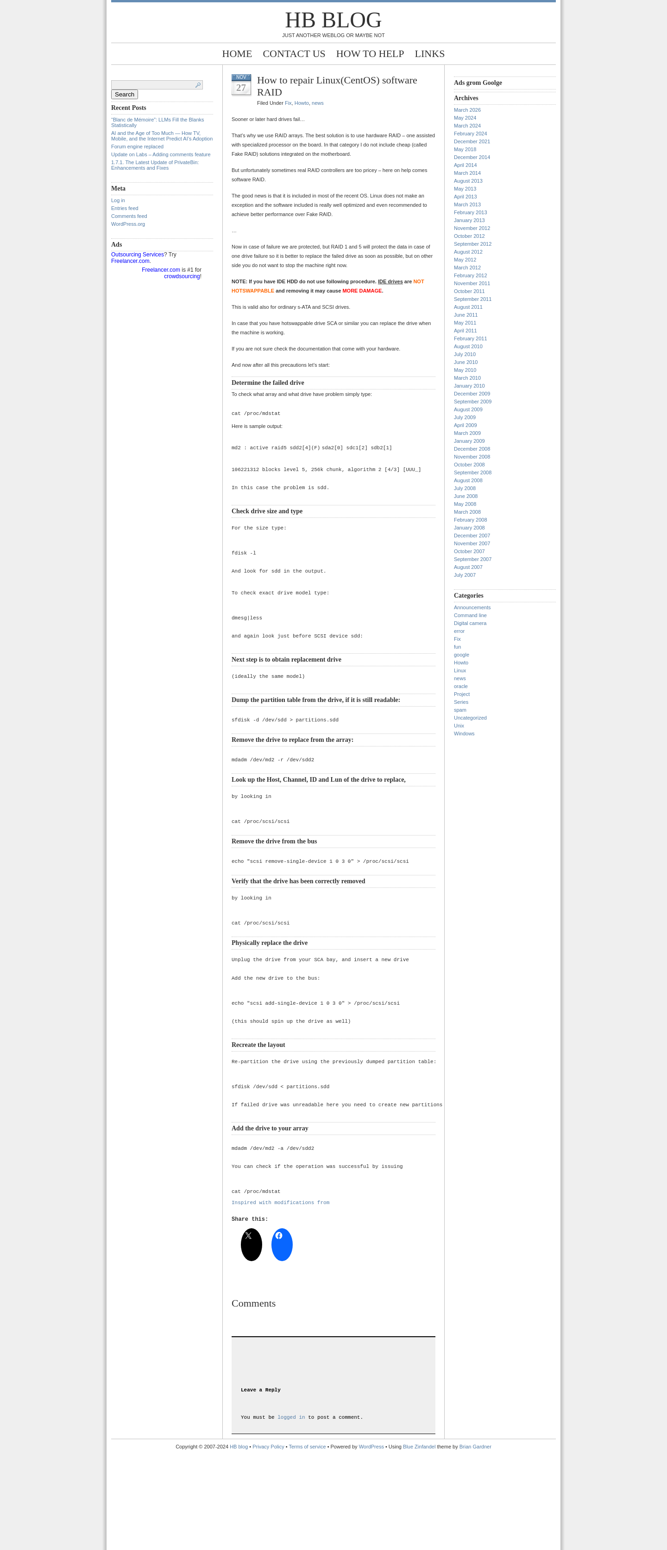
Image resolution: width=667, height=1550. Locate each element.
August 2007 (468, 567)
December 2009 (472, 393)
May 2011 (465, 322)
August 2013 (468, 181)
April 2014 (465, 165)
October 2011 (469, 291)
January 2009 (469, 441)
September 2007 (472, 559)
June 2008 (466, 496)
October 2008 (469, 464)
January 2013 (469, 220)
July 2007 (465, 575)
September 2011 (472, 299)
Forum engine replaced (137, 146)
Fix (288, 103)
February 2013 (470, 212)
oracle (461, 686)
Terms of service (307, 1542)
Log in (118, 200)
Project (462, 694)
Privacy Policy (269, 1542)
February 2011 (470, 338)
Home (237, 53)
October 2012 (469, 236)
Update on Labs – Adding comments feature (161, 154)
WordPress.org (128, 224)
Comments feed (129, 216)
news (318, 103)
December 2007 (472, 535)
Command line (470, 615)
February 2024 (470, 133)
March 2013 (467, 204)
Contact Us (294, 53)
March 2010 (467, 378)
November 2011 (472, 283)
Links (430, 53)
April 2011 (465, 330)
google (461, 654)
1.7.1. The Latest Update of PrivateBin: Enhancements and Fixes (155, 165)
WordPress (371, 1542)
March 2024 (467, 125)
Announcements (472, 607)
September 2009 (472, 401)
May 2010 (465, 370)
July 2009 (465, 417)
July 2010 (465, 354)
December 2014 (472, 157)
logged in (291, 1513)
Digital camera (470, 623)
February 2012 (470, 275)
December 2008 (472, 449)
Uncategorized (470, 718)
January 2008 (469, 527)
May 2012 (465, 259)
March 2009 (467, 433)
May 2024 (465, 118)
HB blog (333, 19)
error (459, 631)
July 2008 (465, 488)
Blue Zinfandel (420, 1542)
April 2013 (465, 196)
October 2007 (469, 551)
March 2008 (467, 512)
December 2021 (472, 141)
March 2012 (467, 267)
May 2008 (465, 504)
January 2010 (469, 386)
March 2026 (467, 110)
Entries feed (124, 208)
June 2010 (466, 362)
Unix (459, 725)
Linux (460, 670)
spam (460, 710)
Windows (464, 733)
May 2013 (465, 188)
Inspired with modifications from (280, 1271)
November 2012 (472, 228)
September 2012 (472, 244)
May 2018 (465, 149)
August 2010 (468, 346)
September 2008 (472, 472)
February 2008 (470, 520)
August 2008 (468, 480)
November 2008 (472, 456)
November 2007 (472, 543)
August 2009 (468, 409)
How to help (370, 53)
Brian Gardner (475, 1542)
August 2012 (468, 252)
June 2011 (466, 315)
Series (461, 702)
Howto (302, 103)
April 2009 (465, 425)
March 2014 (467, 173)
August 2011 (468, 307)
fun (457, 647)
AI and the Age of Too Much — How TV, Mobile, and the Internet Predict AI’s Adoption (162, 135)
